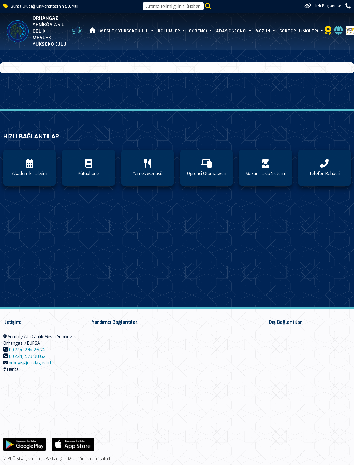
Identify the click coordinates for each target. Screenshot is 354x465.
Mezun (263, 31)
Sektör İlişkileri (299, 31)
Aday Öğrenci (232, 31)
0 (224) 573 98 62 (27, 356)
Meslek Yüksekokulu (125, 31)
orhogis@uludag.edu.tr (31, 363)
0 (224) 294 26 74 (27, 350)
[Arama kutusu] (173, 6)
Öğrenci (198, 31)
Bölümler (169, 31)
